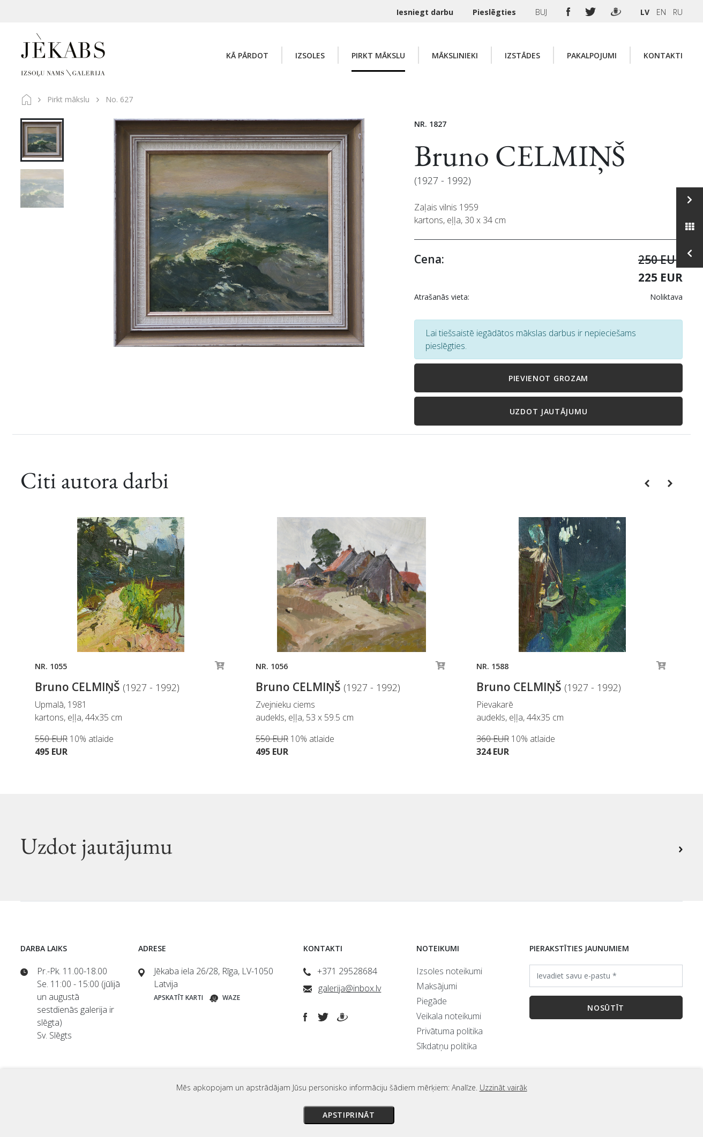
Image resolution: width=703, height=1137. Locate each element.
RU (678, 12)
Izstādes (522, 55)
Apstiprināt (349, 1115)
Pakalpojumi (592, 55)
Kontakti (663, 55)
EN (661, 12)
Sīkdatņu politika (446, 1046)
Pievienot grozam (548, 378)
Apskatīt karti (178, 997)
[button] (648, 482)
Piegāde (431, 1001)
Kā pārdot (247, 55)
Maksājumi (436, 986)
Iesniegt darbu (426, 12)
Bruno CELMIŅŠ (519, 155)
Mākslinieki (455, 55)
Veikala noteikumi (448, 1016)
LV (644, 12)
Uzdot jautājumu (549, 411)
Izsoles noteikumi (449, 971)
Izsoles (310, 55)
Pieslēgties (495, 12)
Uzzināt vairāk (503, 1087)
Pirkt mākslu (378, 55)
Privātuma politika (449, 1031)
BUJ (542, 12)
